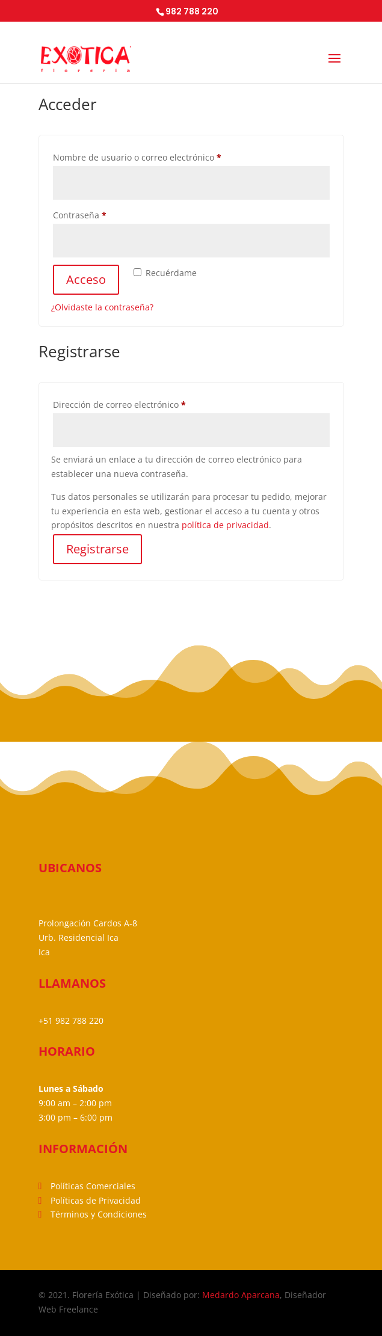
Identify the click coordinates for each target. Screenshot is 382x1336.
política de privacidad (225, 525)
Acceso (86, 279)
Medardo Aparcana (241, 1295)
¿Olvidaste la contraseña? (102, 307)
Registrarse (97, 549)
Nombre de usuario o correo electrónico (159, 156)
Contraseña (102, 214)
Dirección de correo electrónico (141, 403)
